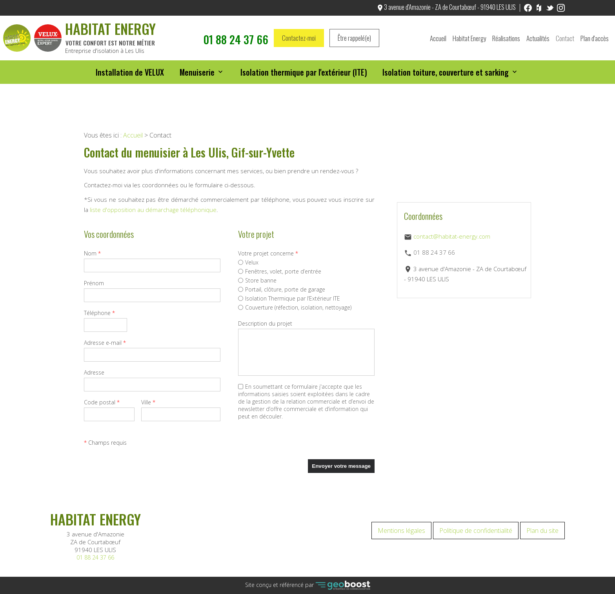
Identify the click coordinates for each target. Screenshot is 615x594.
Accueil (438, 40)
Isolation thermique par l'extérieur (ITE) (303, 77)
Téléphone (99, 313)
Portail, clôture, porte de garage (281, 289)
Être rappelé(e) (354, 40)
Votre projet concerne (268, 253)
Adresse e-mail (105, 342)
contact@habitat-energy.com (451, 236)
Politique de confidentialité (475, 530)
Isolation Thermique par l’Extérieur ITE (289, 298)
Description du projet (265, 323)
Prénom (94, 283)
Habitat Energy (469, 40)
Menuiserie (197, 77)
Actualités (537, 40)
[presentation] (297, 444)
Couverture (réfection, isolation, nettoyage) (294, 307)
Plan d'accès (594, 40)
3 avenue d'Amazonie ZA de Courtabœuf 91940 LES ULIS (95, 542)
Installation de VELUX (130, 77)
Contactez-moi (299, 40)
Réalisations (506, 40)
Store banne (257, 280)
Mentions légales (401, 530)
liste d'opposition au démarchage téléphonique (153, 210)
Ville (148, 402)
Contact (565, 40)
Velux (248, 262)
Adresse (94, 372)
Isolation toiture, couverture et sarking (446, 77)
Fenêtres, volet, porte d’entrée (279, 271)
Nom (92, 253)
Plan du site (542, 530)
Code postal (102, 402)
